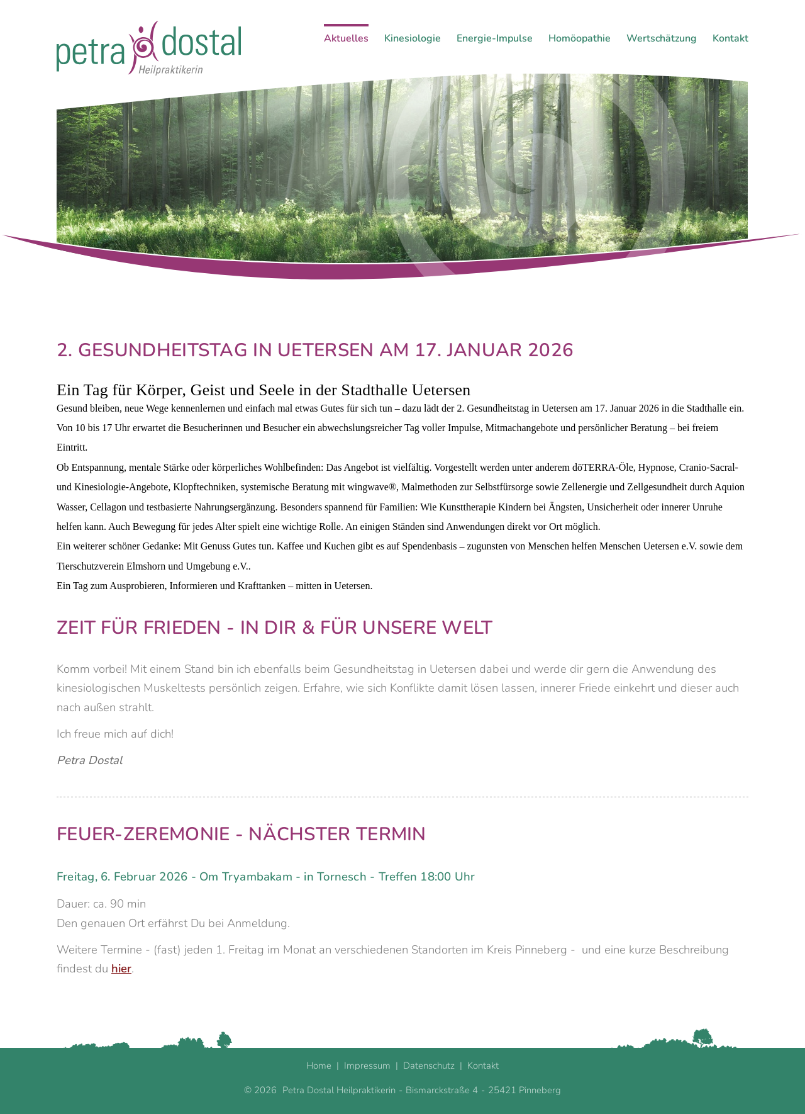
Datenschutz (429, 1064)
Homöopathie (579, 38)
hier (121, 967)
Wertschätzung (661, 38)
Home (318, 1064)
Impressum (367, 1064)
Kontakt (730, 38)
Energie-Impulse (495, 38)
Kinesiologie (412, 38)
